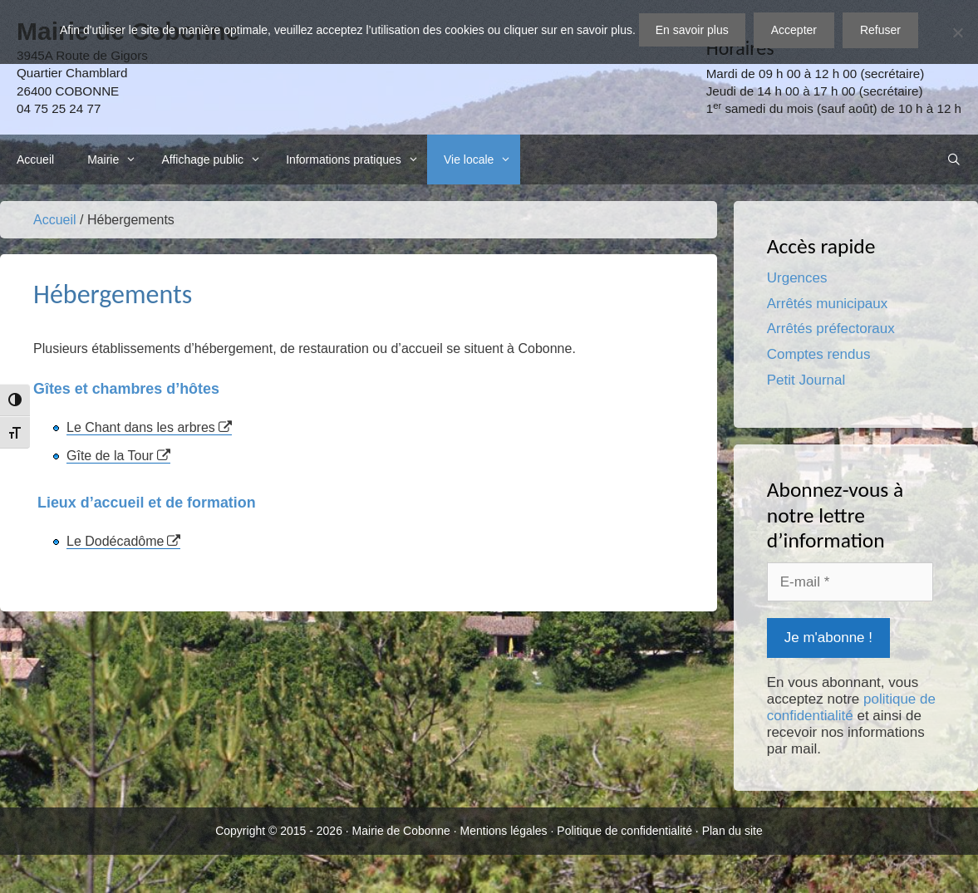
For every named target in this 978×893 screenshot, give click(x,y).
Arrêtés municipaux (827, 304)
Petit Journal (806, 380)
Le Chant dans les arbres (140, 427)
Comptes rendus (819, 354)
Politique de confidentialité (624, 830)
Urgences (797, 278)
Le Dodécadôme (115, 541)
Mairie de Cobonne (401, 830)
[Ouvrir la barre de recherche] (954, 159)
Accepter (794, 30)
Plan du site (732, 830)
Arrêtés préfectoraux (831, 328)
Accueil (35, 159)
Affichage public (215, 159)
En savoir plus (692, 30)
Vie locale (482, 159)
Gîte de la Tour (110, 456)
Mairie (116, 159)
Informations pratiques (356, 159)
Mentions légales (504, 830)
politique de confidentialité (851, 707)
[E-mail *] (850, 582)
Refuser (880, 30)
